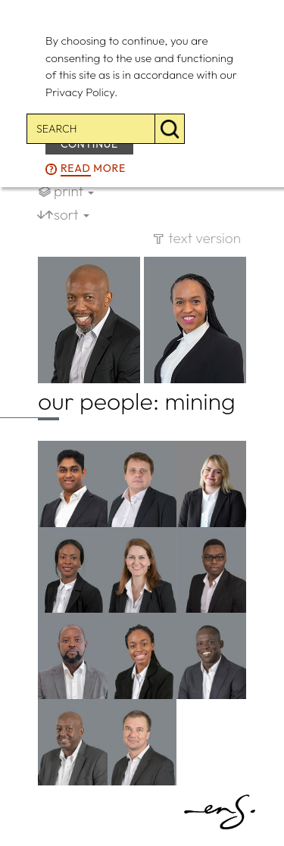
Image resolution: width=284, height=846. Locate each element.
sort (71, 214)
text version (204, 238)
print (74, 191)
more (93, 168)
